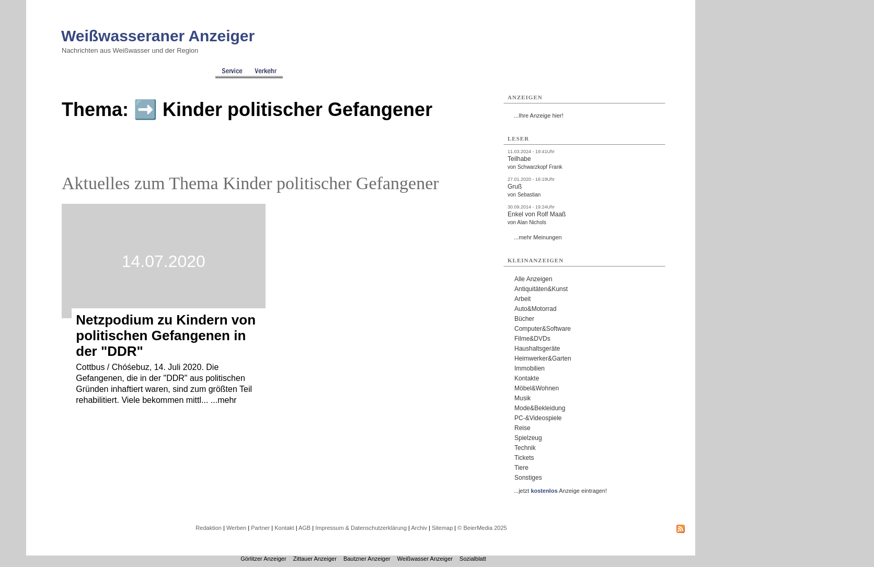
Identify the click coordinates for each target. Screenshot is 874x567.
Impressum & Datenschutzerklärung (361, 528)
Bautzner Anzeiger (366, 559)
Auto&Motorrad (535, 308)
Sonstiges (528, 477)
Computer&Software (542, 328)
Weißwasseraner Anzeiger (158, 35)
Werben (236, 528)
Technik (525, 447)
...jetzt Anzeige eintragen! (560, 490)
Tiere (521, 467)
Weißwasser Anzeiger (425, 559)
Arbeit (522, 299)
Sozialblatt (472, 559)
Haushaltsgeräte (537, 348)
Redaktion (209, 528)
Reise (522, 428)
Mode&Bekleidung (539, 408)
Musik (522, 398)
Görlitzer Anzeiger (263, 559)
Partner (260, 528)
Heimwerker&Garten (542, 358)
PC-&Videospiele (538, 418)
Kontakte (526, 378)
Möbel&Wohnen (536, 388)
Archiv (419, 528)
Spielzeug (528, 438)
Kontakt (284, 528)
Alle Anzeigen (533, 279)
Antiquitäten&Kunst (541, 289)
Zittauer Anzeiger (315, 559)
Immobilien (529, 368)
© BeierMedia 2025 (482, 528)
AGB (304, 528)
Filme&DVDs (532, 338)
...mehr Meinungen (538, 237)
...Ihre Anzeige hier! (539, 115)
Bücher (524, 318)
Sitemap (442, 528)
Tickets (524, 457)
